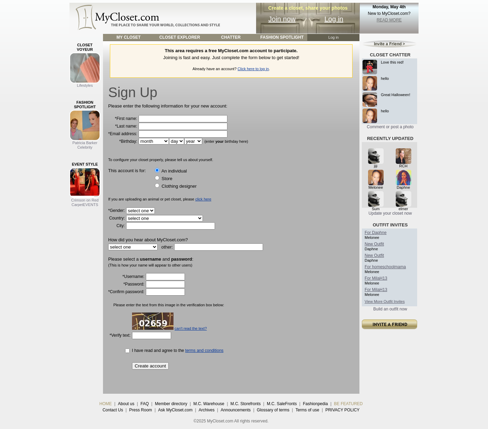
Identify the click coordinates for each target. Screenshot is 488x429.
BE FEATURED (348, 403)
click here (203, 199)
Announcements (236, 410)
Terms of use (307, 410)
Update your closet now (390, 213)
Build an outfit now (390, 309)
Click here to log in (253, 69)
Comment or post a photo (390, 126)
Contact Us (113, 410)
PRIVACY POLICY (342, 410)
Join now (282, 19)
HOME (106, 403)
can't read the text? (191, 328)
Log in (334, 19)
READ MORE (389, 20)
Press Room (140, 410)
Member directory (171, 403)
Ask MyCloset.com (175, 410)
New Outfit (374, 244)
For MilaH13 (376, 278)
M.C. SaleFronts (282, 403)
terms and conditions (204, 350)
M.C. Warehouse (208, 403)
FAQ (144, 403)
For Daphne (375, 232)
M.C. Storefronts (246, 403)
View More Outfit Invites (385, 301)
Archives (207, 410)
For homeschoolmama (385, 266)
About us (126, 403)
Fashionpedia (315, 403)
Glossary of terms (273, 410)
